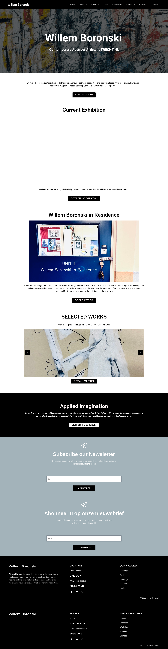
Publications (117, 5)
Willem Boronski (18, 4)
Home (72, 5)
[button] (154, 4)
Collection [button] (83, 5)
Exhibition (95, 5)
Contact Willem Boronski (136, 5)
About (105, 5)
